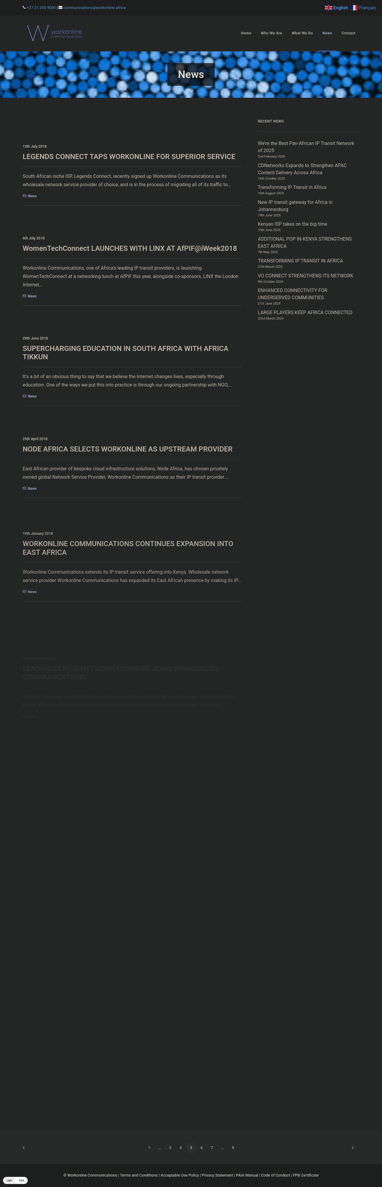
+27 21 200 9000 (41, 7)
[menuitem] (246, 33)
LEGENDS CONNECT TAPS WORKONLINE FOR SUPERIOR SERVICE (129, 156)
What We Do (302, 33)
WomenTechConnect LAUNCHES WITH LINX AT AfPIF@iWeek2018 (130, 248)
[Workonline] (56, 33)
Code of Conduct (275, 1175)
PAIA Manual (247, 1175)
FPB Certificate (305, 1175)
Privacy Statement (217, 1175)
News (327, 33)
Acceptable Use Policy (180, 1175)
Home (246, 33)
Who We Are (271, 33)
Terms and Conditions (139, 1175)
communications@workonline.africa (95, 7)
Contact (348, 33)
